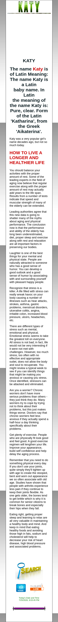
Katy (38, 68)
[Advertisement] (29, 36)
